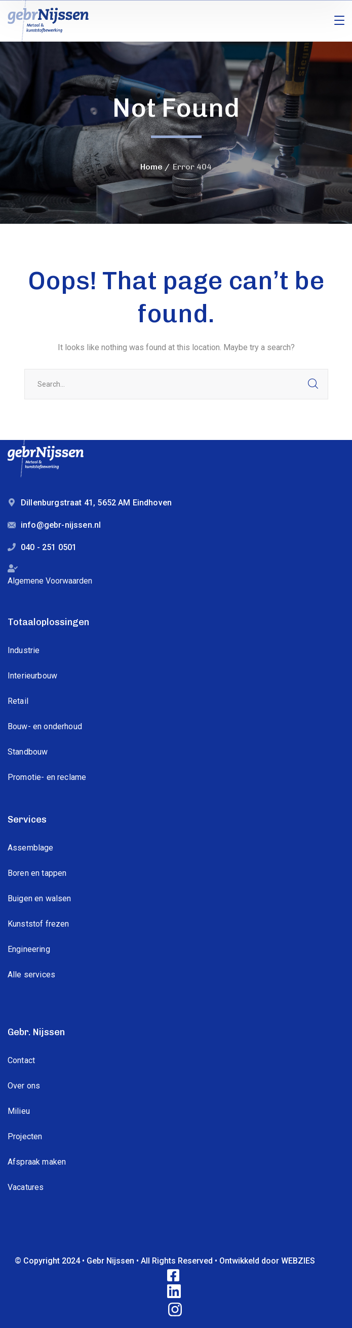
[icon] (174, 1276)
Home (151, 167)
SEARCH (313, 384)
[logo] (48, 20)
